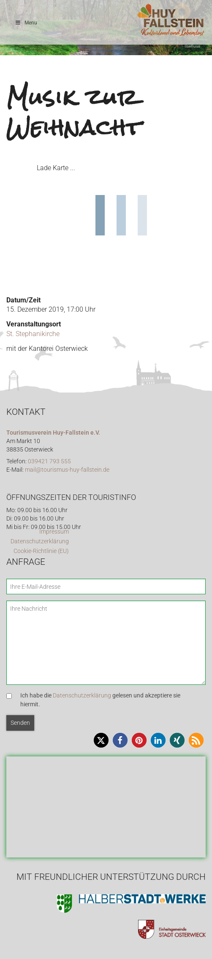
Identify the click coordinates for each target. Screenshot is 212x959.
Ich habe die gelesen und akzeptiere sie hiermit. (100, 700)
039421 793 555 (49, 461)
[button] (101, 740)
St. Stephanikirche (33, 334)
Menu (26, 23)
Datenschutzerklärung (40, 541)
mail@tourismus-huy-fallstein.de (67, 469)
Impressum (54, 531)
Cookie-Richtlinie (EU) (41, 551)
